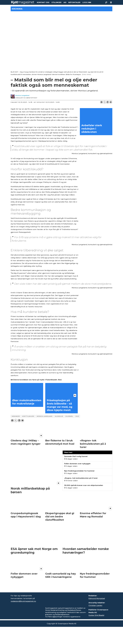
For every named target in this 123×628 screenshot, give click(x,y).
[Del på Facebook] (101, 102)
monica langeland (44, 416)
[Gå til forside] (22, 2)
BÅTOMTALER (74, 2)
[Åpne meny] (111, 2)
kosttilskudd (28, 416)
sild (77, 416)
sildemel (69, 416)
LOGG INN (87, 2)
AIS (65, 2)
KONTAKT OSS (43, 2)
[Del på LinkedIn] (107, 102)
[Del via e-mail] (110, 102)
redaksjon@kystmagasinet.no (23, 601)
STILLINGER (56, 2)
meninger (16, 416)
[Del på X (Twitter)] (104, 102)
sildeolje (59, 416)
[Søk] (106, 2)
